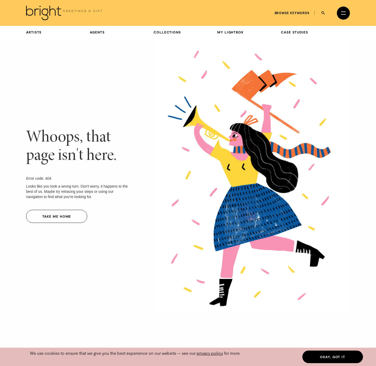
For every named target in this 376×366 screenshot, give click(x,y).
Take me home (56, 216)
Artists (34, 32)
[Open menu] (343, 13)
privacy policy (210, 353)
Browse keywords (292, 13)
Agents (97, 32)
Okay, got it (332, 357)
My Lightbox (230, 32)
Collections (167, 32)
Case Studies (294, 32)
